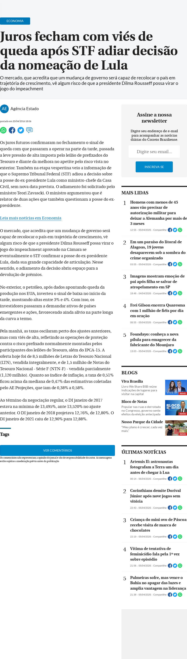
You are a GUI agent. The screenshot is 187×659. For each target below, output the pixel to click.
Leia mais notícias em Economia (30, 218)
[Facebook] (155, 7)
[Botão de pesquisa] (24, 5)
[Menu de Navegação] (11, 5)
